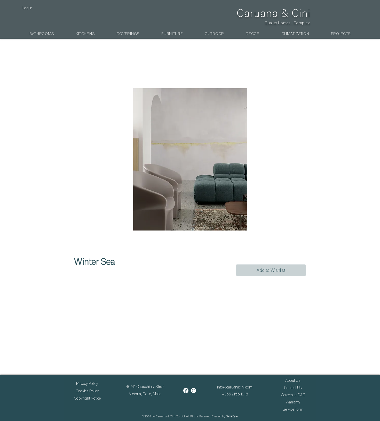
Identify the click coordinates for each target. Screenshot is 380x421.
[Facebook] (185, 390)
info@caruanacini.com (234, 387)
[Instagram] (193, 390)
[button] (42, 34)
